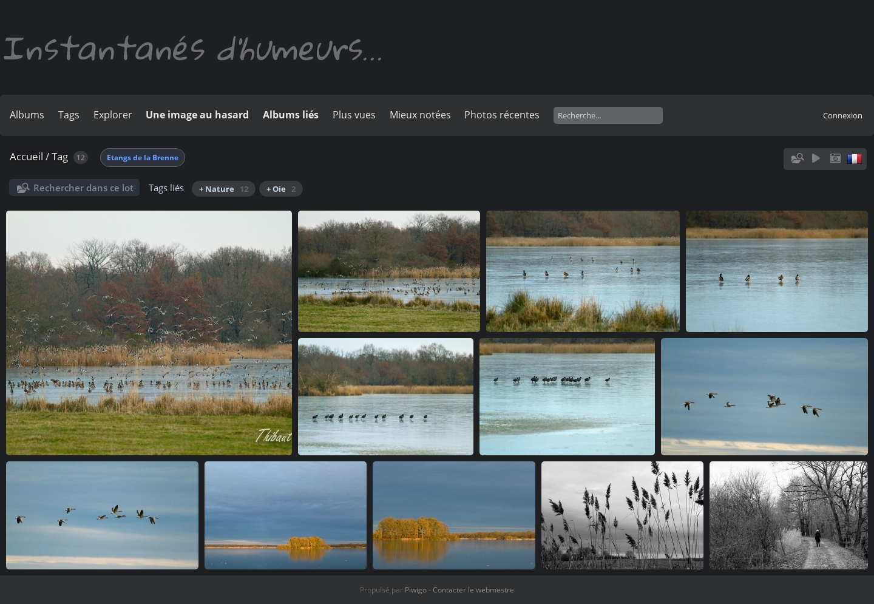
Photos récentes (502, 114)
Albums (27, 114)
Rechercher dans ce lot (83, 188)
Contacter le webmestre (473, 590)
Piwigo (416, 590)
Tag (60, 156)
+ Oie (281, 188)
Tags (69, 114)
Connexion (842, 115)
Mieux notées (420, 114)
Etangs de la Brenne (142, 157)
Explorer (112, 114)
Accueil (26, 156)
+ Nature (223, 188)
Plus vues (354, 114)
